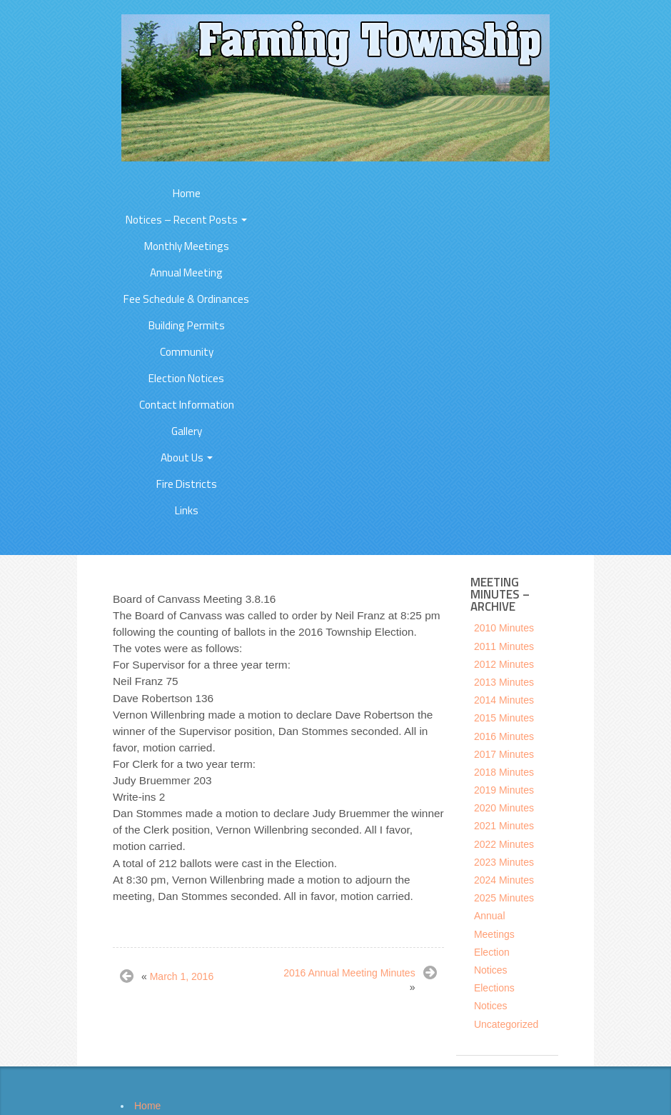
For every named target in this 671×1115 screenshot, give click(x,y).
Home (187, 193)
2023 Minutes (504, 862)
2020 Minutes (504, 808)
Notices (491, 1005)
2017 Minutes (504, 754)
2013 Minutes (504, 682)
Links (186, 510)
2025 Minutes (504, 898)
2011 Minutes (504, 646)
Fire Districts (186, 484)
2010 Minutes (504, 628)
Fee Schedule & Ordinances (186, 299)
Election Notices (186, 378)
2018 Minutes (504, 772)
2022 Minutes (504, 844)
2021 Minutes (504, 825)
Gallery (186, 431)
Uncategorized (506, 1024)
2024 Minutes (504, 880)
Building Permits (186, 325)
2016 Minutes (504, 736)
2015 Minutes (504, 718)
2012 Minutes (504, 664)
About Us (187, 457)
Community (186, 352)
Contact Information (186, 404)
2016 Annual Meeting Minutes (349, 973)
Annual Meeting (186, 272)
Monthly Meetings (186, 246)
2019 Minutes (504, 790)
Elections (494, 988)
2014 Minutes (504, 700)
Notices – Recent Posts (186, 219)
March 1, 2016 (182, 976)
